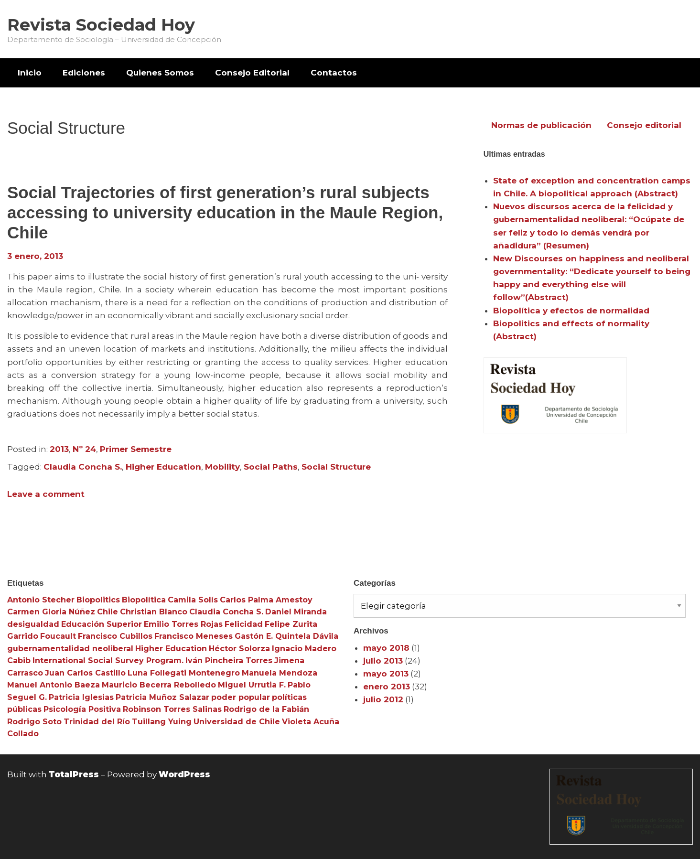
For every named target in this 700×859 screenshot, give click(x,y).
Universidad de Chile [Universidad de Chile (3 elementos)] (237, 721)
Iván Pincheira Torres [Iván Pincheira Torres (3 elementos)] (228, 660)
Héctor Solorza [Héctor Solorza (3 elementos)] (239, 648)
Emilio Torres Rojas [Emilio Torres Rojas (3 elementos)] (183, 624)
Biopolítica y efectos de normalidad (571, 310)
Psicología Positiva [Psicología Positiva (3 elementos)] (82, 709)
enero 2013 (386, 686)
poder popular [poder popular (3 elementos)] (240, 697)
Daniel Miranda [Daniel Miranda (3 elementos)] (296, 611)
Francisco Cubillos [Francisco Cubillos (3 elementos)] (115, 636)
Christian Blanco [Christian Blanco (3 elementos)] (153, 611)
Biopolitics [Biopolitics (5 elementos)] (98, 599)
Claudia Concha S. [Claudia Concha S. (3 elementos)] (226, 611)
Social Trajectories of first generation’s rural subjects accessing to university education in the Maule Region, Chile (225, 212)
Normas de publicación (541, 125)
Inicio (30, 72)
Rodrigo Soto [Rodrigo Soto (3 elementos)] (34, 721)
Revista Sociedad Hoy (101, 24)
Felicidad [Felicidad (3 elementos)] (244, 624)
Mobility (222, 467)
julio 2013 (383, 661)
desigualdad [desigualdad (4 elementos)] (33, 624)
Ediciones (84, 72)
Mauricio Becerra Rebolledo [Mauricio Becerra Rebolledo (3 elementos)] (159, 684)
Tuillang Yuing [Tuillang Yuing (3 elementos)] (162, 721)
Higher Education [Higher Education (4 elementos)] (171, 648)
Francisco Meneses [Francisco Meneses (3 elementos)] (193, 636)
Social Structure (336, 467)
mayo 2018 (386, 648)
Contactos (334, 72)
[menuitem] (29, 72)
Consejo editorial (644, 125)
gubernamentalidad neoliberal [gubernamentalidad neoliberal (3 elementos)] (70, 648)
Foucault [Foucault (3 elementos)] (58, 636)
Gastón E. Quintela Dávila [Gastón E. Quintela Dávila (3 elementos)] (286, 636)
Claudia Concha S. (82, 467)
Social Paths (271, 467)
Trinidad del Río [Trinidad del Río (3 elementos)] (97, 721)
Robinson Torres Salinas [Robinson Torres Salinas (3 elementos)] (172, 709)
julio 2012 (383, 699)
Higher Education (163, 467)
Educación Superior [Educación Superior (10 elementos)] (101, 624)
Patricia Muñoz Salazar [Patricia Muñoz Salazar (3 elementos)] (162, 697)
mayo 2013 (386, 673)
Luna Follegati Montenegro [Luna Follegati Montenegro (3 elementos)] (184, 672)
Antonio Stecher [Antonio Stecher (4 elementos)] (41, 599)
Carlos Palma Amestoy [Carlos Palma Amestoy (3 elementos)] (266, 599)
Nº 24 (84, 449)
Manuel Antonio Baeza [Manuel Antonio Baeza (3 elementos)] (53, 684)
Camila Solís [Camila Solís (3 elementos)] (193, 599)
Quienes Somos (160, 72)
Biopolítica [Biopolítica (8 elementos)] (144, 599)
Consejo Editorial (252, 72)
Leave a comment (46, 494)
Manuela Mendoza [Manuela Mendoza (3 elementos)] (279, 672)
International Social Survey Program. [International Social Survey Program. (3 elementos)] (107, 660)
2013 (59, 449)
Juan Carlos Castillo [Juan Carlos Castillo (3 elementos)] (85, 672)
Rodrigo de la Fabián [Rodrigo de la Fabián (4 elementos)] (266, 709)
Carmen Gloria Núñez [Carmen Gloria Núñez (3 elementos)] (51, 611)
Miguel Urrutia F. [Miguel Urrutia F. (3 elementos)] (252, 684)
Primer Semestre (136, 449)
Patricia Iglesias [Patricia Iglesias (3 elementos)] (81, 697)
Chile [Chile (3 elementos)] (107, 611)
